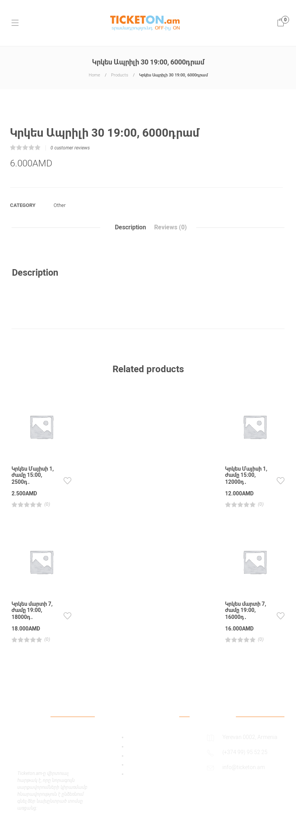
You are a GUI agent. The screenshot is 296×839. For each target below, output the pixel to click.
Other (60, 205)
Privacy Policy (144, 747)
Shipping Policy (146, 765)
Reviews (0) (170, 227)
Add (132, 737)
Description (130, 227)
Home (94, 75)
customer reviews (70, 148)
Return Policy (143, 774)
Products (119, 75)
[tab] (130, 227)
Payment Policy (146, 756)
